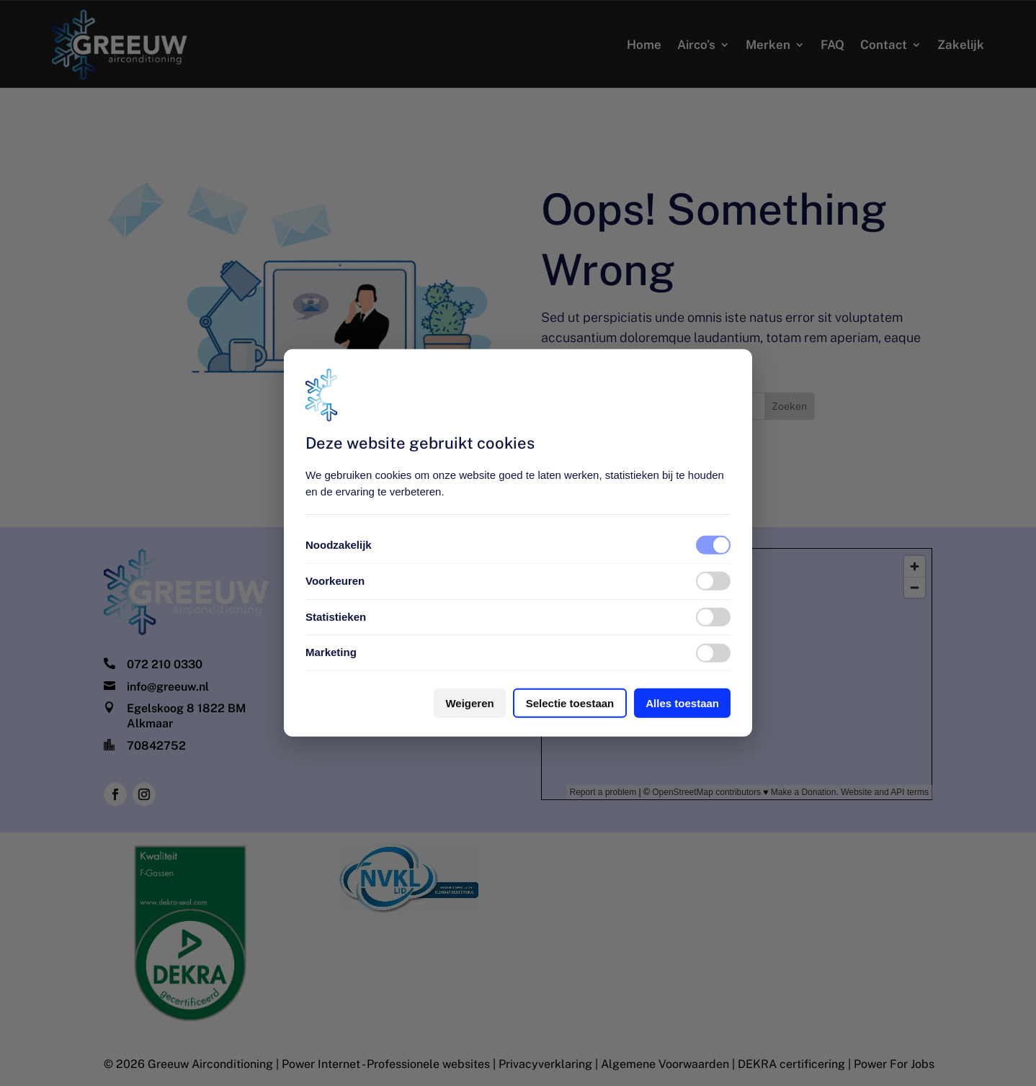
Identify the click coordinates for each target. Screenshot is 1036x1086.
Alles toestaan (682, 703)
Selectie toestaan (570, 703)
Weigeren (469, 703)
